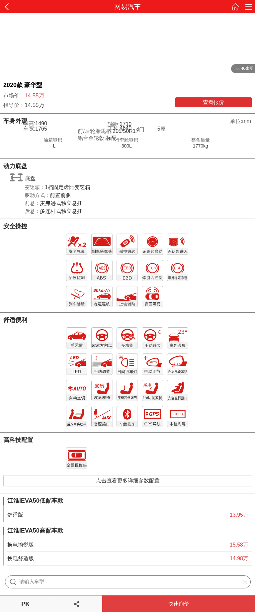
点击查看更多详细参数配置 (128, 480)
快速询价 (178, 604)
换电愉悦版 (20, 545)
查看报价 (213, 102)
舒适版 (15, 515)
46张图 (242, 68)
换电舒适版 (20, 558)
